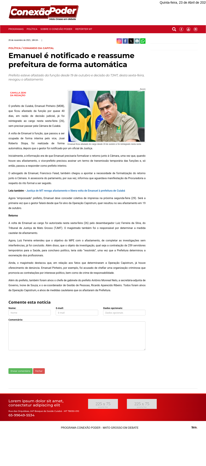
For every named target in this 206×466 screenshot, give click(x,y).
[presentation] (33, 359)
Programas (16, 29)
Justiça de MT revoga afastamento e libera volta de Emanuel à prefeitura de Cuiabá (75, 190)
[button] (174, 28)
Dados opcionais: (113, 308)
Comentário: (15, 319)
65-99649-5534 (21, 415)
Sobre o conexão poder (56, 29)
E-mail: (60, 308)
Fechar (39, 371)
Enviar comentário (20, 371)
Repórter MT (83, 29)
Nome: (12, 308)
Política (32, 29)
